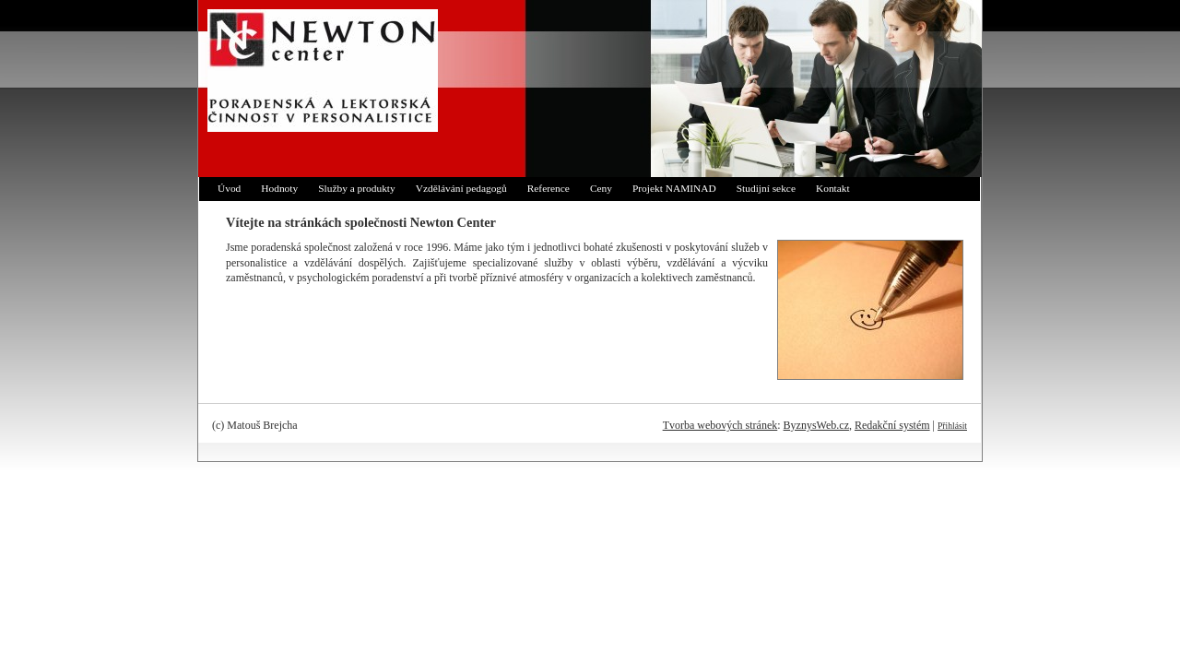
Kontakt (833, 188)
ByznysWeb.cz (816, 425)
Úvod (229, 188)
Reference (548, 188)
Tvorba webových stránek (720, 425)
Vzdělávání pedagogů (461, 188)
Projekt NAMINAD (674, 188)
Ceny (601, 188)
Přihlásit (952, 426)
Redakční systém (892, 425)
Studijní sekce (766, 188)
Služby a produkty (356, 188)
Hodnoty (279, 188)
